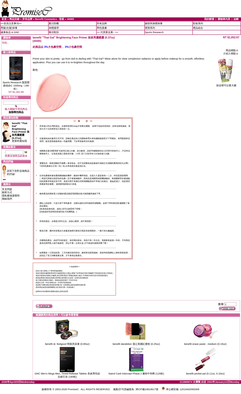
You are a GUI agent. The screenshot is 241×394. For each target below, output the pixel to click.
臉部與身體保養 (154, 23)
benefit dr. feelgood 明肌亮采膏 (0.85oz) (67, 343)
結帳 (236, 19)
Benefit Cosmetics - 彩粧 (49, 19)
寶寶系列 (150, 27)
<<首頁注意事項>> (11, 23)
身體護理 (54, 27)
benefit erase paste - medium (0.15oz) (205, 343)
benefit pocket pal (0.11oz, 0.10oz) (205, 373)
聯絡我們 (7, 198)
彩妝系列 (198, 23)
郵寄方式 (7, 192)
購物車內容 (224, 19)
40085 (70, 19)
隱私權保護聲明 (11, 195)
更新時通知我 (20, 132)
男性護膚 (102, 27)
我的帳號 (209, 19)
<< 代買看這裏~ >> (107, 32)
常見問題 (7, 189)
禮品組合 (198, 27)
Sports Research (154, 32)
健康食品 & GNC (10, 32)
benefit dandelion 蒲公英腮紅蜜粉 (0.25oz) (136, 343)
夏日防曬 (54, 23)
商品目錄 (14, 19)
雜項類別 (54, 32)
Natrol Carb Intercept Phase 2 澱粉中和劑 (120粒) (136, 373)
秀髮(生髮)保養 (9, 27)
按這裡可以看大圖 (226, 84)
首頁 (4, 19)
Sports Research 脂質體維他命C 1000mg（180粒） (16, 85)
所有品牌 (27, 19)
